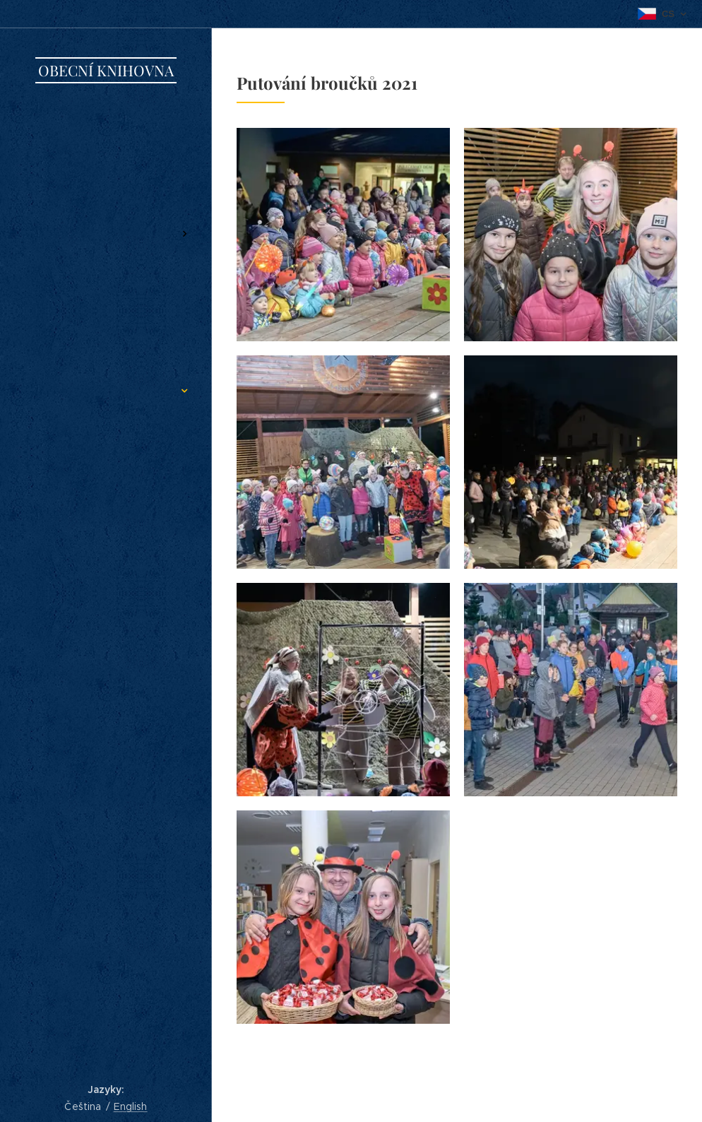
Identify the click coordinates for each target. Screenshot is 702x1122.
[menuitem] (106, 139)
